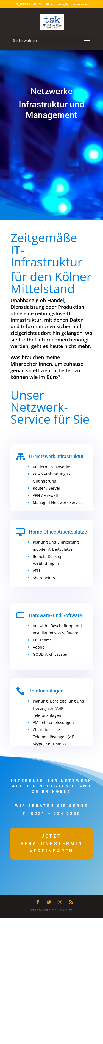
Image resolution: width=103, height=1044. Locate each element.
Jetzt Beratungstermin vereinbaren (52, 844)
